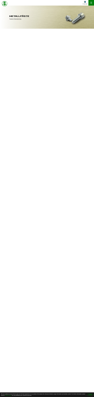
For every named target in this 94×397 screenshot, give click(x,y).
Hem (8, 30)
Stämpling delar (10, 74)
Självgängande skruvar (12, 49)
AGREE (90, 394)
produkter (15, 30)
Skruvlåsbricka (10, 45)
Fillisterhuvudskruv (11, 67)
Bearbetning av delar (12, 78)
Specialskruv (10, 53)
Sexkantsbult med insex (13, 63)
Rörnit (7, 56)
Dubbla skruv (10, 60)
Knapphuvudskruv (11, 71)
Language (85, 4)
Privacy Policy (8, 395)
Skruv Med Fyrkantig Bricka (12, 41)
